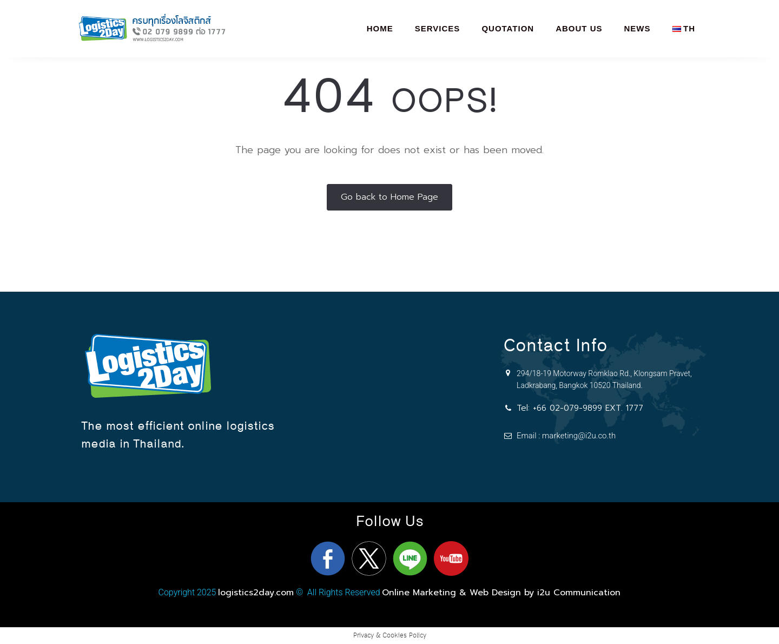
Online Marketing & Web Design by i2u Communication (501, 592)
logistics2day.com (256, 592)
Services (437, 28)
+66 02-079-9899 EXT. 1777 (588, 408)
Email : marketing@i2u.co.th (566, 436)
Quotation (507, 28)
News (637, 28)
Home (380, 28)
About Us (579, 28)
